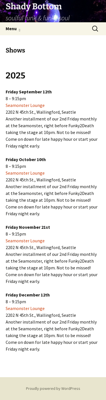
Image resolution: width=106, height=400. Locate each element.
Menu (11, 28)
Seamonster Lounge (25, 105)
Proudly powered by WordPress (53, 388)
